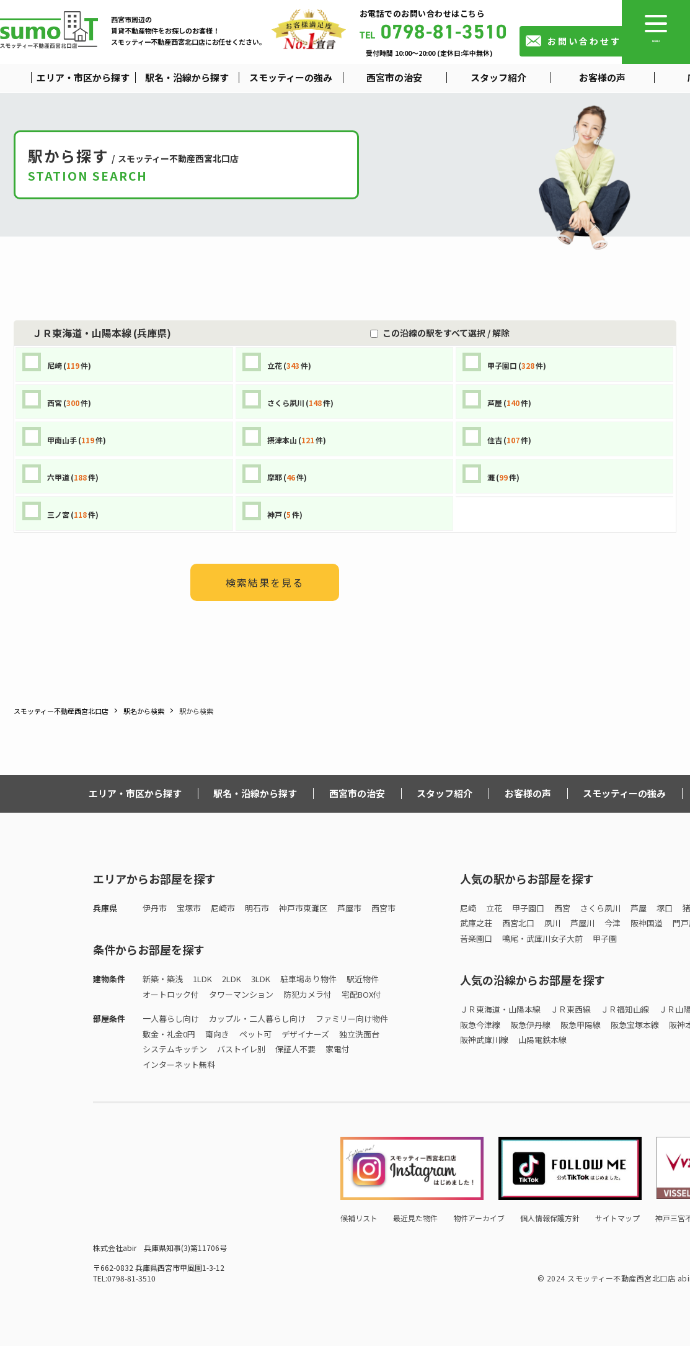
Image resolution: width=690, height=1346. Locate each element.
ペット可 (255, 1034)
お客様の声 (528, 793)
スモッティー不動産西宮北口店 (61, 711)
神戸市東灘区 (303, 908)
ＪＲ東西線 (571, 1009)
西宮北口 (518, 923)
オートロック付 (171, 994)
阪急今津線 (480, 1025)
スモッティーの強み (624, 793)
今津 (612, 923)
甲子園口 (528, 908)
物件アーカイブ (479, 1218)
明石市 (257, 908)
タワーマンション (241, 994)
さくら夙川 (600, 908)
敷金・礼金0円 (169, 1034)
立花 (494, 908)
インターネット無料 (179, 1064)
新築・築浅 (163, 979)
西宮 (562, 908)
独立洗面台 (359, 1034)
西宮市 (383, 908)
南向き (217, 1034)
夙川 (552, 923)
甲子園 (605, 938)
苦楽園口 (476, 938)
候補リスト (359, 1218)
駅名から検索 (143, 711)
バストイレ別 (241, 1049)
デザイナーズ (305, 1034)
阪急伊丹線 (530, 1025)
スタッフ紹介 (444, 793)
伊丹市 (155, 908)
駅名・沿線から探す (255, 793)
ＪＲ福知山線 (625, 1009)
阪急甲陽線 (580, 1025)
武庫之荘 (476, 923)
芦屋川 (582, 923)
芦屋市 (349, 908)
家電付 (337, 1049)
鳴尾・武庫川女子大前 (542, 938)
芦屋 (638, 908)
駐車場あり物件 (308, 979)
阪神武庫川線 (484, 1040)
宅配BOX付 (361, 994)
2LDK (231, 979)
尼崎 (468, 908)
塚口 (665, 908)
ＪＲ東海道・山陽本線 (500, 1009)
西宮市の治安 (357, 793)
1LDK (202, 979)
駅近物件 (363, 979)
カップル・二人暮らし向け (257, 1018)
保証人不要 (295, 1049)
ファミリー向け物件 (352, 1018)
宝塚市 (189, 908)
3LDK (260, 979)
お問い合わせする (589, 41)
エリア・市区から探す (135, 793)
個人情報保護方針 (550, 1218)
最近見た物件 (415, 1218)
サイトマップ (617, 1218)
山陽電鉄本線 (542, 1040)
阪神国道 (646, 923)
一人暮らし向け (171, 1018)
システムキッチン (175, 1049)
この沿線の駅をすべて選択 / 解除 (444, 333)
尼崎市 (223, 908)
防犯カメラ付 (307, 994)
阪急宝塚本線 (635, 1025)
